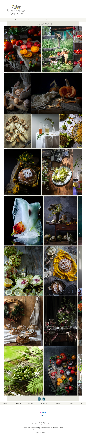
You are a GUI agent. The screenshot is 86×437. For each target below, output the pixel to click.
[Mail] (43, 399)
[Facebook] (45, 413)
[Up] (39, 399)
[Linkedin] (43, 413)
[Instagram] (40, 413)
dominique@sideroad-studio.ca (45, 423)
